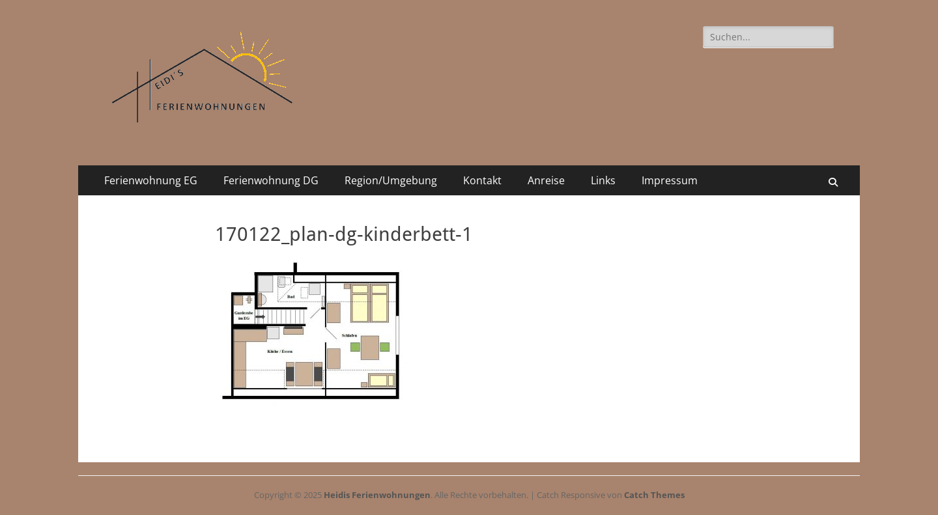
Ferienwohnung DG (271, 180)
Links (603, 180)
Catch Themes (654, 495)
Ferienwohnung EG (150, 180)
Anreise (546, 180)
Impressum (670, 180)
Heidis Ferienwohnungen (377, 495)
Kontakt (482, 180)
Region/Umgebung (391, 180)
